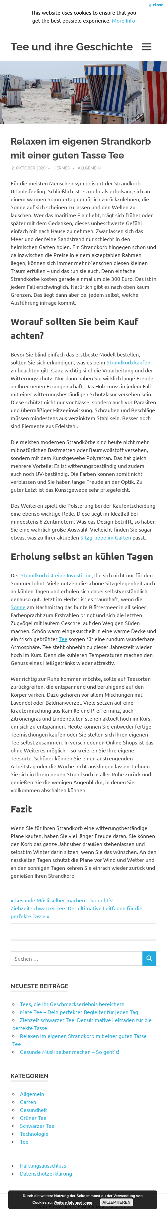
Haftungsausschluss (43, 1165)
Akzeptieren (116, 1202)
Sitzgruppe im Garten (105, 537)
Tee (63, 638)
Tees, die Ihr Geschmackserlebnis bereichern (72, 1003)
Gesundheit (33, 1109)
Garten (28, 1101)
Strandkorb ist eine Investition (56, 575)
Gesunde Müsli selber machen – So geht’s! (64, 900)
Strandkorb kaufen (128, 362)
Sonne (18, 607)
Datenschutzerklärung (46, 1173)
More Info (123, 20)
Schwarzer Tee (37, 1125)
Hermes (61, 167)
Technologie (34, 1133)
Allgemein (89, 167)
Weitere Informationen (73, 1202)
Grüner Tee (33, 1117)
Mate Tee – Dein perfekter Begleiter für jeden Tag (79, 1011)
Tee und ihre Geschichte (72, 46)
